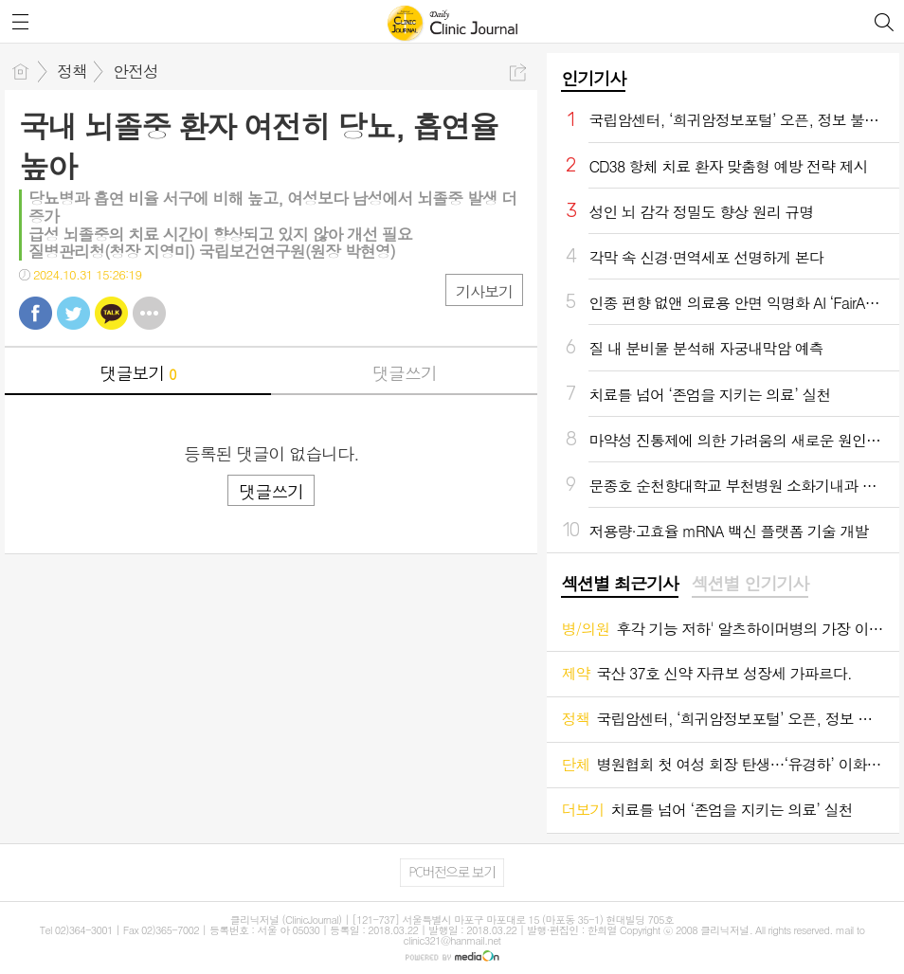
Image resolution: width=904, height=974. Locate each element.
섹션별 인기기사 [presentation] (750, 583)
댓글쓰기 (404, 373)
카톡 (111, 313)
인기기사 (593, 78)
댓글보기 (138, 373)
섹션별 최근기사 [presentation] (619, 583)
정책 (72, 71)
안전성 (135, 71)
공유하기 (518, 72)
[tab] (619, 584)
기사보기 (484, 291)
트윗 (73, 313)
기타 (149, 313)
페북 (35, 313)
